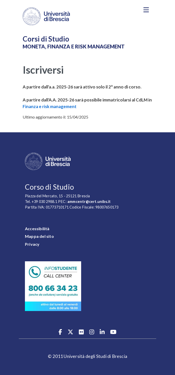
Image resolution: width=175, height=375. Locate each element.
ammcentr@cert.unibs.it (89, 201)
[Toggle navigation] (146, 10)
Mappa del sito (39, 236)
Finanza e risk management (50, 106)
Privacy (32, 244)
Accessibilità (37, 228)
